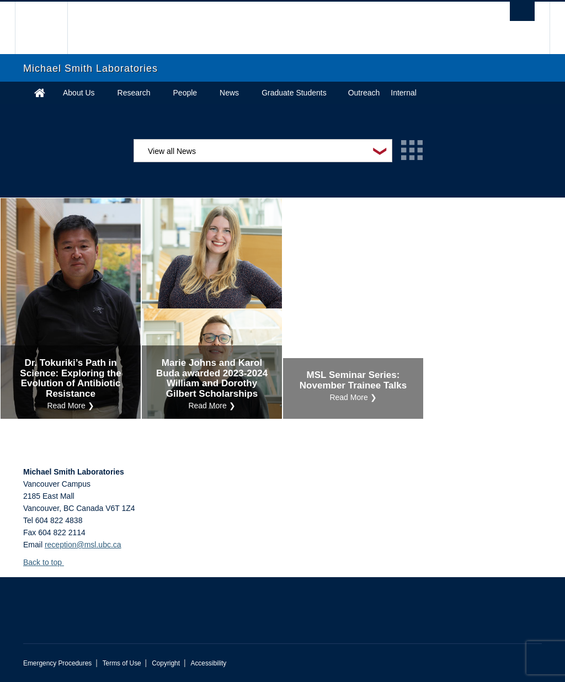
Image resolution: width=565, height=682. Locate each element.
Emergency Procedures (57, 663)
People (185, 92)
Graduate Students (294, 92)
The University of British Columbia (49, 28)
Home (39, 93)
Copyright (166, 663)
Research (134, 92)
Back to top (47, 562)
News (229, 92)
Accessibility (208, 663)
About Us (79, 92)
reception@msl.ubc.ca (83, 544)
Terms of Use (122, 663)
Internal (404, 92)
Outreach (364, 92)
